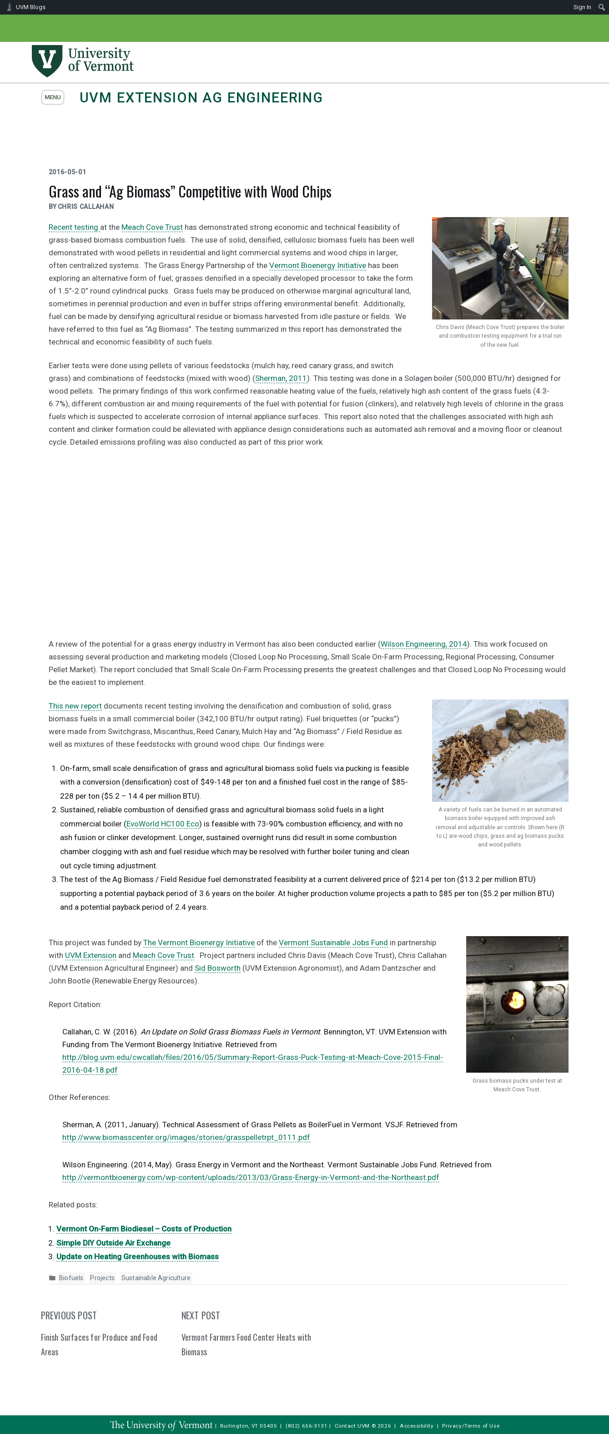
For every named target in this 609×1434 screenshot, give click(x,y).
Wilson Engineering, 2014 (424, 644)
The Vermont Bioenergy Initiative (199, 942)
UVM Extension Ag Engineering (201, 98)
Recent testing (74, 227)
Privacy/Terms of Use (470, 1426)
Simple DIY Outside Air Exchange (113, 1242)
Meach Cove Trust (152, 227)
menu (53, 97)
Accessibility (417, 1426)
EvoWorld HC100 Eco (162, 823)
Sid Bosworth (218, 968)
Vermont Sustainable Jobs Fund (333, 942)
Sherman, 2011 (281, 378)
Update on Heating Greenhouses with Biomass (137, 1256)
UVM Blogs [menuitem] (30, 7)
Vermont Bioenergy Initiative (317, 265)
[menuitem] (602, 7)
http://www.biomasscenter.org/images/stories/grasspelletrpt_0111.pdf (186, 1137)
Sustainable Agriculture (156, 1278)
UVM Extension (90, 955)
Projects (102, 1278)
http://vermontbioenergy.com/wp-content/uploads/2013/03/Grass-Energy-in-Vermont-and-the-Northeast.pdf (250, 1177)
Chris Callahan (86, 206)
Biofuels (71, 1278)
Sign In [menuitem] (582, 7)
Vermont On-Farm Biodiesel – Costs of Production (144, 1228)
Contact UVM (352, 1426)
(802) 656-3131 (306, 1426)
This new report (75, 705)
